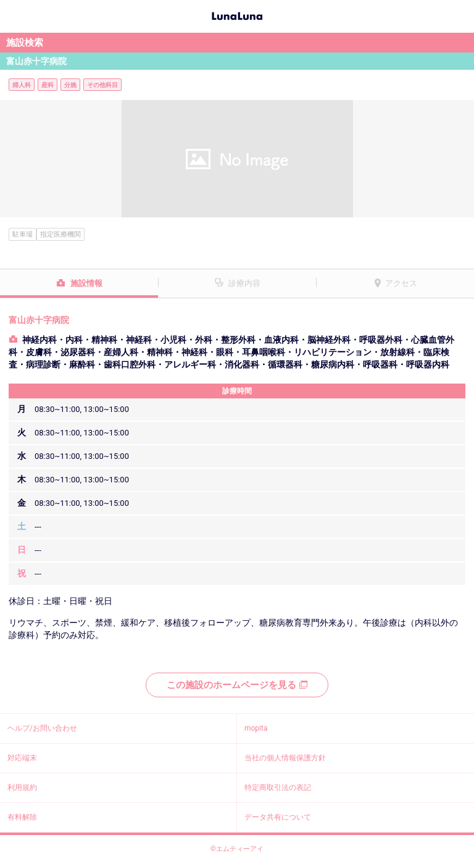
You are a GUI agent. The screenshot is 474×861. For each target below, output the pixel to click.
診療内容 (244, 283)
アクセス (401, 283)
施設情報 (86, 283)
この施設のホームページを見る (237, 685)
